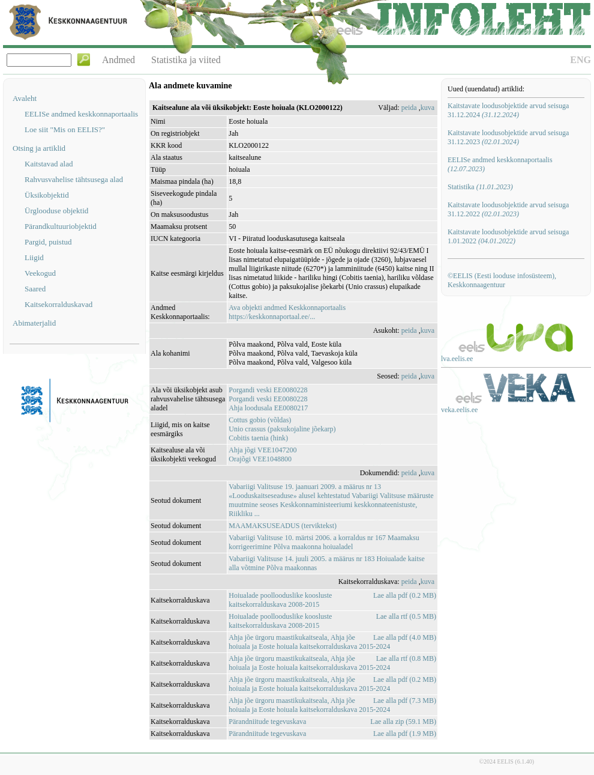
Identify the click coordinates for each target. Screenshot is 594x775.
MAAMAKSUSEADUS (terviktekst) (283, 525)
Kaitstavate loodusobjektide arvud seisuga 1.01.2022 (508, 236)
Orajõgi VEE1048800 (260, 459)
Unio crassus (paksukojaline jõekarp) (282, 429)
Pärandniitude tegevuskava (267, 721)
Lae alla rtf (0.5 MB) (406, 616)
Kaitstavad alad (49, 163)
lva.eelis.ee (457, 358)
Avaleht (25, 98)
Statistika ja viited (186, 60)
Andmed (118, 60)
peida (409, 107)
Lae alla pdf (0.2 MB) (404, 595)
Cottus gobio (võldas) (260, 420)
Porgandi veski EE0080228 (268, 390)
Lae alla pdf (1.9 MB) (404, 733)
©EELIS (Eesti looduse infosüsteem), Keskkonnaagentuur (502, 280)
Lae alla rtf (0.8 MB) (406, 658)
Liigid (34, 257)
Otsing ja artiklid (39, 148)
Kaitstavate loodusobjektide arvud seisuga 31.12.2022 (508, 209)
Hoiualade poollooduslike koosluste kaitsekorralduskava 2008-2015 (280, 600)
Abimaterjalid (34, 322)
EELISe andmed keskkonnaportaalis (81, 113)
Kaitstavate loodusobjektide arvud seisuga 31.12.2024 (508, 110)
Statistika (480, 187)
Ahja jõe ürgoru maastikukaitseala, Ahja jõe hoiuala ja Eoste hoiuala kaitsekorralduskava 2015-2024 (309, 642)
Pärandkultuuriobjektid (61, 226)
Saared (35, 288)
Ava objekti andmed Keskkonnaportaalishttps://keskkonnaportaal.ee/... (287, 312)
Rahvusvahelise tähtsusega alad (74, 179)
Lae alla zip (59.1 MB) (403, 721)
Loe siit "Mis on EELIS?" (65, 129)
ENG (580, 60)
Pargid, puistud (48, 241)
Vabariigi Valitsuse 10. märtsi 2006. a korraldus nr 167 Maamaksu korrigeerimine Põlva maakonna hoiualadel (324, 542)
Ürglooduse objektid (56, 210)
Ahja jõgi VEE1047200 (262, 450)
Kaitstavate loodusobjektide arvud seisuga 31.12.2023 (508, 137)
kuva (427, 107)
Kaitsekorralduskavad (58, 304)
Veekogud (40, 273)
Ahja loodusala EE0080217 (268, 408)
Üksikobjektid (47, 194)
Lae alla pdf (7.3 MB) (404, 700)
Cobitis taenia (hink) (258, 438)
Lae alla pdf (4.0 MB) (404, 637)
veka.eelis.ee (459, 410)
